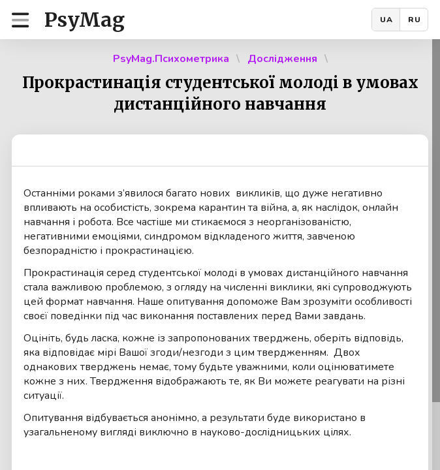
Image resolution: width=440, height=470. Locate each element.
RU (414, 19)
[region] (220, 254)
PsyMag (84, 19)
